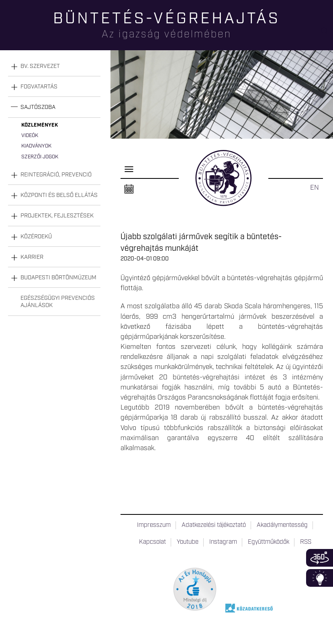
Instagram (223, 542)
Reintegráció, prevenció (56, 174)
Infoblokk (319, 578)
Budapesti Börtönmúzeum (58, 277)
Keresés (327, 34)
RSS (305, 542)
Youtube (187, 542)
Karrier (31, 257)
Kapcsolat (152, 542)
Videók (29, 135)
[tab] (54, 66)
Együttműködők (268, 542)
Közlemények (39, 125)
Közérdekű (36, 236)
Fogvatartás (38, 86)
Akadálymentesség (282, 525)
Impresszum (154, 525)
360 (319, 558)
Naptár (129, 189)
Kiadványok (36, 146)
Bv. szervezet (40, 66)
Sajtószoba (37, 107)
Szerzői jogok (39, 157)
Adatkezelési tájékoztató (214, 525)
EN (314, 187)
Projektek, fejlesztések (57, 215)
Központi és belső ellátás (59, 195)
